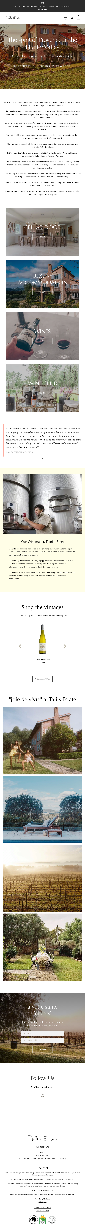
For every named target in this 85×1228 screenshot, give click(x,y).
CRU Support (43, 1202)
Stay (42, 292)
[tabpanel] (42, 440)
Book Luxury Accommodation (56, 66)
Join (42, 393)
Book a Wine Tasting (23, 66)
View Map (65, 6)
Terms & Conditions (42, 1207)
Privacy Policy (42, 1210)
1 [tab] (42, 458)
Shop (42, 341)
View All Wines (42, 679)
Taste (42, 237)
